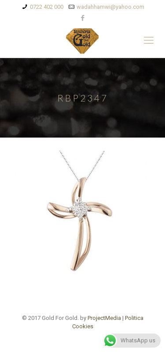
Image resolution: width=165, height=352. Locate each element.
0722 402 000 (46, 7)
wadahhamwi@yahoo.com (110, 7)
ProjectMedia (104, 318)
